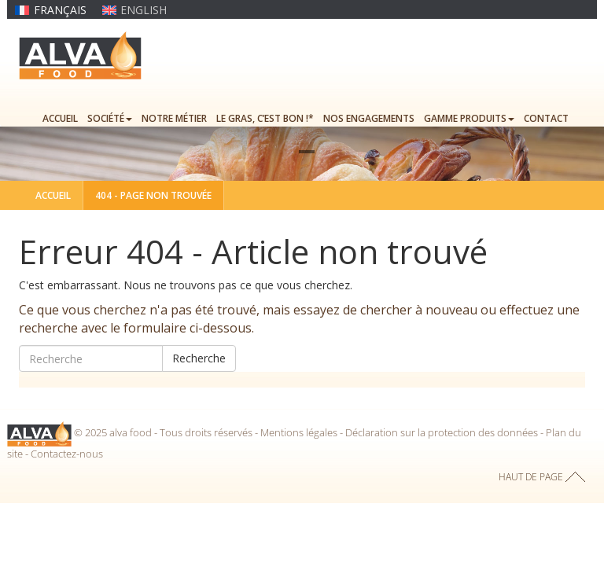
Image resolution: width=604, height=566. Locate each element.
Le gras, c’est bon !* (265, 118)
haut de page (531, 476)
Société (109, 118)
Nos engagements (368, 118)
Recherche (199, 358)
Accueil (60, 118)
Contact (546, 118)
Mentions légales (298, 433)
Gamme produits (469, 118)
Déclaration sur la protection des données (441, 433)
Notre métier (174, 118)
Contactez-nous (67, 454)
